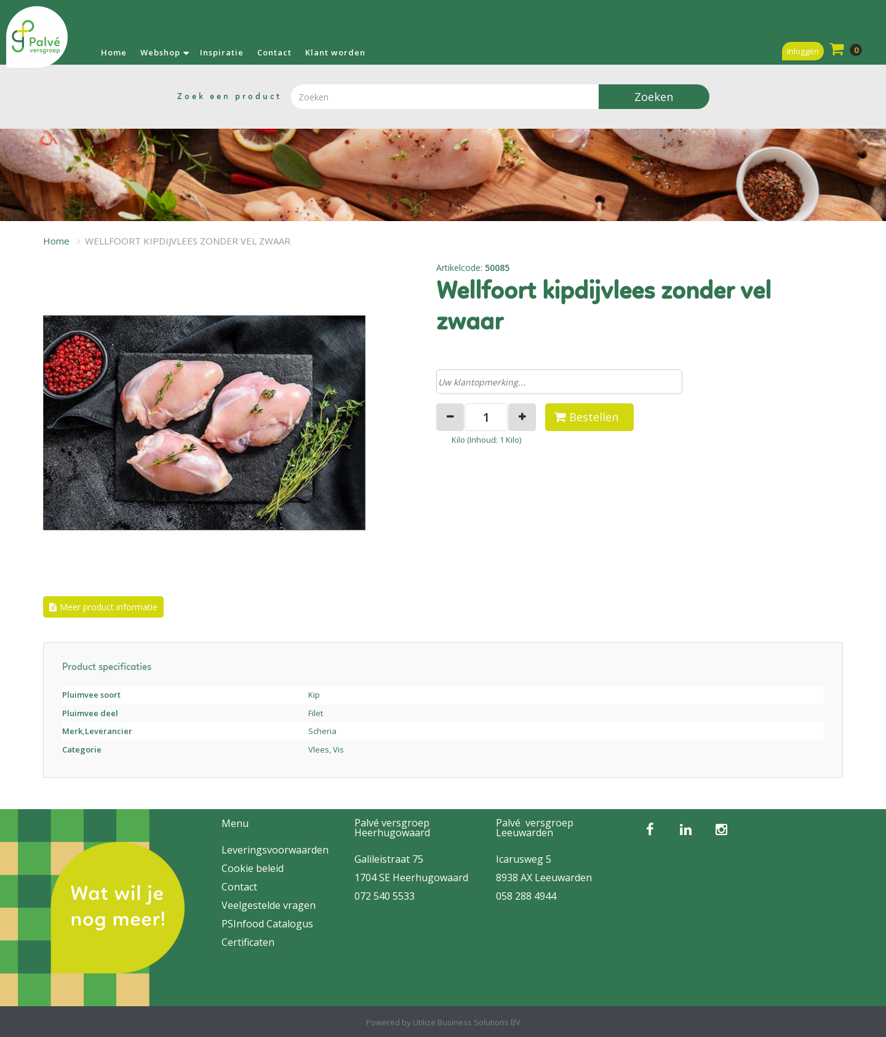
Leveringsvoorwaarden (275, 850)
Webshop (160, 52)
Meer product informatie (109, 607)
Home (114, 52)
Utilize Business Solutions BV (467, 1022)
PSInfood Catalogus (267, 923)
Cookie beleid (253, 868)
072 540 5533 (384, 896)
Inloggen (803, 51)
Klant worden (335, 52)
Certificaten (248, 942)
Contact (274, 52)
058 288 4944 (526, 896)
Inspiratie (222, 52)
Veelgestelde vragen (269, 905)
